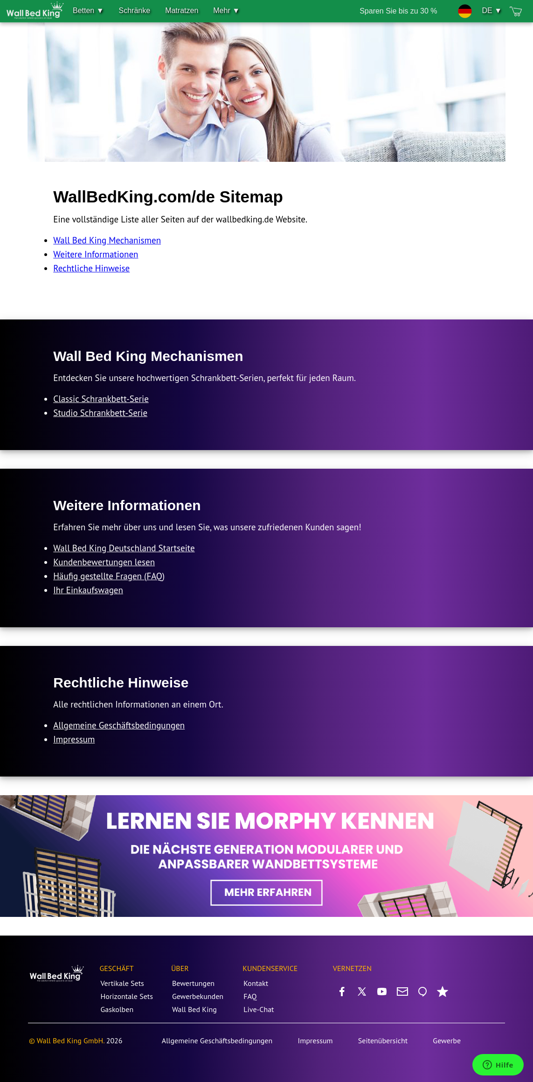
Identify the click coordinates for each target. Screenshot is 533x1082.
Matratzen (181, 10)
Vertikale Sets (122, 983)
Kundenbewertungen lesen (104, 562)
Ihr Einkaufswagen (88, 590)
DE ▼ (492, 10)
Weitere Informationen (95, 254)
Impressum (74, 739)
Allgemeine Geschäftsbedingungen (119, 725)
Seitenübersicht (383, 1040)
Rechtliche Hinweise (91, 268)
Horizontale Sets (126, 996)
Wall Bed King (194, 1009)
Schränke (135, 10)
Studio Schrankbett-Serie (100, 412)
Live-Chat (258, 1009)
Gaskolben (116, 1009)
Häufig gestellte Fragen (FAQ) (109, 576)
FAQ (249, 996)
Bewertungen (193, 983)
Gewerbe (447, 1040)
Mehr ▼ (226, 10)
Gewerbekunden (197, 996)
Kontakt (255, 983)
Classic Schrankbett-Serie (101, 398)
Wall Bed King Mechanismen (107, 240)
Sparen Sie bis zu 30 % (398, 11)
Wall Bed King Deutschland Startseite (123, 548)
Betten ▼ (88, 10)
